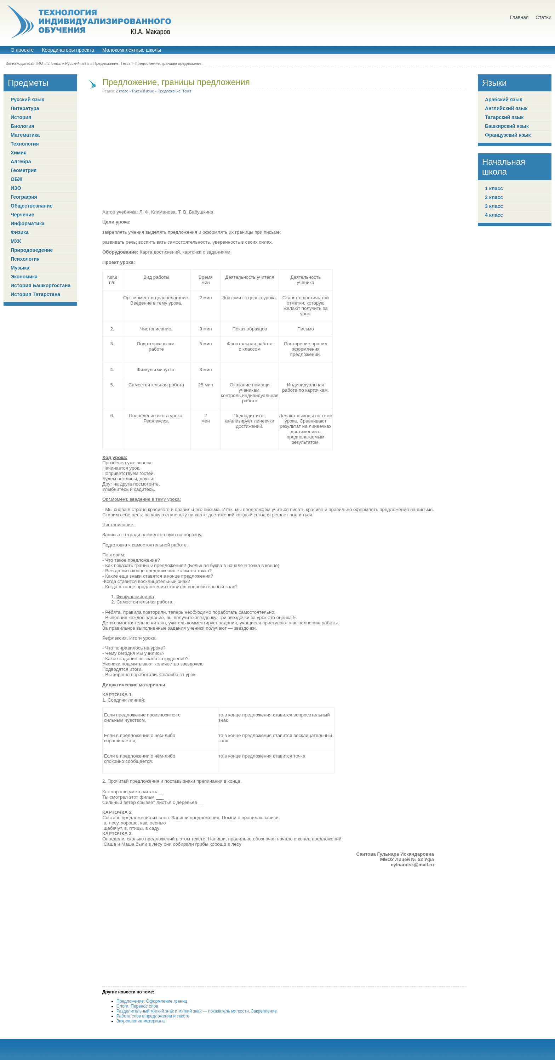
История (21, 117)
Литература (25, 108)
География (24, 197)
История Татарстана (35, 294)
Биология (22, 126)
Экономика (24, 276)
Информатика (28, 223)
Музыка (20, 268)
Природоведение (32, 250)
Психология (25, 259)
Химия (19, 152)
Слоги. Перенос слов (137, 1006)
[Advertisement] (268, 152)
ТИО (39, 63)
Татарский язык (504, 117)
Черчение (22, 214)
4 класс (494, 215)
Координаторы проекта (68, 50)
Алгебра (21, 161)
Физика (20, 232)
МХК (16, 241)
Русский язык (77, 63)
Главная (519, 17)
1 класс (494, 188)
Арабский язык (503, 99)
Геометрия (24, 170)
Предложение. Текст (111, 63)
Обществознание (31, 206)
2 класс (54, 63)
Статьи (543, 17)
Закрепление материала (140, 1021)
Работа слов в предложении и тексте (152, 1016)
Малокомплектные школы (131, 50)
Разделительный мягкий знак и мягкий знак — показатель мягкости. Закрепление (196, 1011)
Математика (25, 135)
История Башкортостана (40, 285)
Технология (25, 144)
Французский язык (508, 135)
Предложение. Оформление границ (151, 1001)
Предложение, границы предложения (176, 82)
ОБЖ (16, 179)
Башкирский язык (507, 126)
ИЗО (16, 188)
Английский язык (506, 108)
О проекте (22, 50)
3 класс (494, 206)
